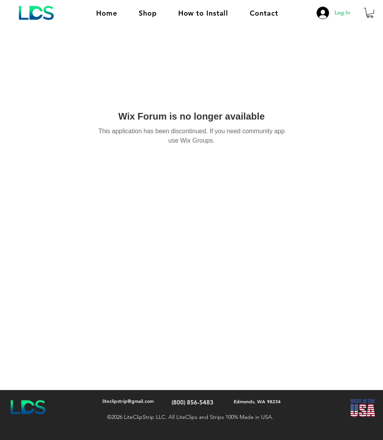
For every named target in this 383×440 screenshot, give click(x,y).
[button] (148, 13)
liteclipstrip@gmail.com (128, 401)
